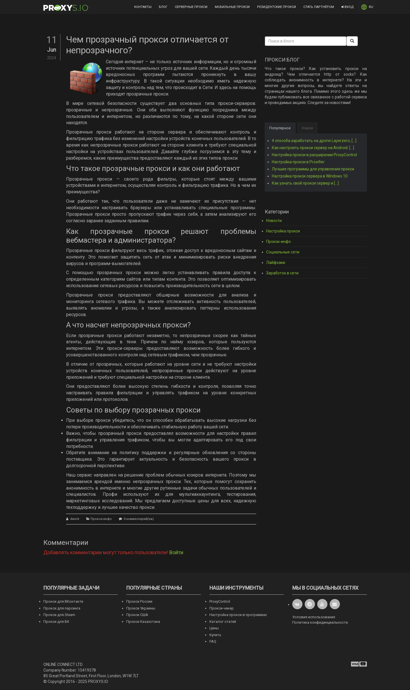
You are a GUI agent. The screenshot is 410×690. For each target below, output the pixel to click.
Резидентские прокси (276, 7)
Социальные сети (282, 252)
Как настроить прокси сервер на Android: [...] (313, 147)
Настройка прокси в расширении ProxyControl (314, 155)
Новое (307, 128)
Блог (163, 7)
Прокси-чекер (221, 608)
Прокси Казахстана (143, 621)
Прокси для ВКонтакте (63, 601)
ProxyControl (219, 601)
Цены (214, 628)
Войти (176, 552)
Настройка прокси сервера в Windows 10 (310, 176)
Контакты (143, 7)
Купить (215, 635)
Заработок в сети (282, 273)
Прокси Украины (140, 608)
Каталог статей (222, 621)
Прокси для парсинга (61, 608)
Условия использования (313, 617)
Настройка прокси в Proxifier (298, 162)
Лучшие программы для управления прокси (313, 169)
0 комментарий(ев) (138, 519)
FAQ (212, 641)
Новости (274, 220)
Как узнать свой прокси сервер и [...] (305, 183)
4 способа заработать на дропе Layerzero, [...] (314, 140)
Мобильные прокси (232, 7)
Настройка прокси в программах (238, 615)
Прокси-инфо (101, 519)
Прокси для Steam (59, 615)
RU (367, 7)
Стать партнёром (318, 7)
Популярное (280, 128)
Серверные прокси (191, 7)
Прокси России (139, 601)
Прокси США (137, 615)
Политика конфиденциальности (320, 622)
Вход (347, 7)
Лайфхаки (275, 262)
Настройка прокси (283, 231)
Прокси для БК (56, 621)
